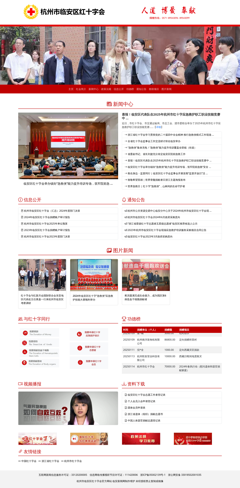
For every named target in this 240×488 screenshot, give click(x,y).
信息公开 (119, 89)
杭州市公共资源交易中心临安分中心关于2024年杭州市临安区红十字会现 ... (168, 210)
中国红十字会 (27, 461)
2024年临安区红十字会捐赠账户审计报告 (45, 217)
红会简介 (81, 89)
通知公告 (141, 89)
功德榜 (130, 89)
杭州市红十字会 (71, 461)
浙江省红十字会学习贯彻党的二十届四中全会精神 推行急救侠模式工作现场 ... (169, 134)
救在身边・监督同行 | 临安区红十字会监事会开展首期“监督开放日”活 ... (166, 173)
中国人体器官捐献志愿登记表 (142, 420)
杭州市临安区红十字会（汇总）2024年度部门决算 (50, 210)
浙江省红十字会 (48, 461)
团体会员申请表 (135, 407)
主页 (71, 89)
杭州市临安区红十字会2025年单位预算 (44, 223)
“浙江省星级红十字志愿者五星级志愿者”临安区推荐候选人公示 (161, 223)
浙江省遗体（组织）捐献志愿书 (144, 414)
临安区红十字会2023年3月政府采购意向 (149, 236)
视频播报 (32, 384)
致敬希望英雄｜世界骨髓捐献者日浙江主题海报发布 (155, 180)
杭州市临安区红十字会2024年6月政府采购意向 (152, 217)
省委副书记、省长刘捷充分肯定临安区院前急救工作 (155, 154)
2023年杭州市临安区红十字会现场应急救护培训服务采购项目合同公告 (165, 230)
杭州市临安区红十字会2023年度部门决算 (45, 236)
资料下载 (136, 384)
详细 (158, 127)
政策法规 (106, 89)
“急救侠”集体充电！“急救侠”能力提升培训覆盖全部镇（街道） (161, 147)
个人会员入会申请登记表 (140, 401)
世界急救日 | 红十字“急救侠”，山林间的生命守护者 (155, 186)
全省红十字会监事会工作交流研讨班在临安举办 (152, 141)
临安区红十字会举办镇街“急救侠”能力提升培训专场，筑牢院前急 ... (68, 183)
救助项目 (154, 89)
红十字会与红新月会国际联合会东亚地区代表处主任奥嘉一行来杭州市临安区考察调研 (42, 299)
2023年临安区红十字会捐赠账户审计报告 (45, 230)
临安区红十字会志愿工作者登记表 (145, 394)
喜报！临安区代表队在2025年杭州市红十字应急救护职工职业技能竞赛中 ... (171, 116)
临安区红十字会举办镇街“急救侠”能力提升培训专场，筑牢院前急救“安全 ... (168, 167)
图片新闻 (166, 89)
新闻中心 (94, 89)
